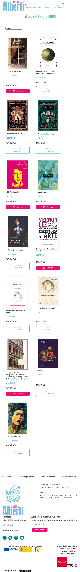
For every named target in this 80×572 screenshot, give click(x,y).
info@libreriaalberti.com (10, 530)
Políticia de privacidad (26, 477)
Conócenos (6, 477)
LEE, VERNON (12, 75)
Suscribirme (39, 530)
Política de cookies (48, 477)
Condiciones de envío (70, 477)
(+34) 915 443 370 (8, 525)
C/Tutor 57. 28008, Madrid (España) (14, 520)
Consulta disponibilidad (48, 89)
